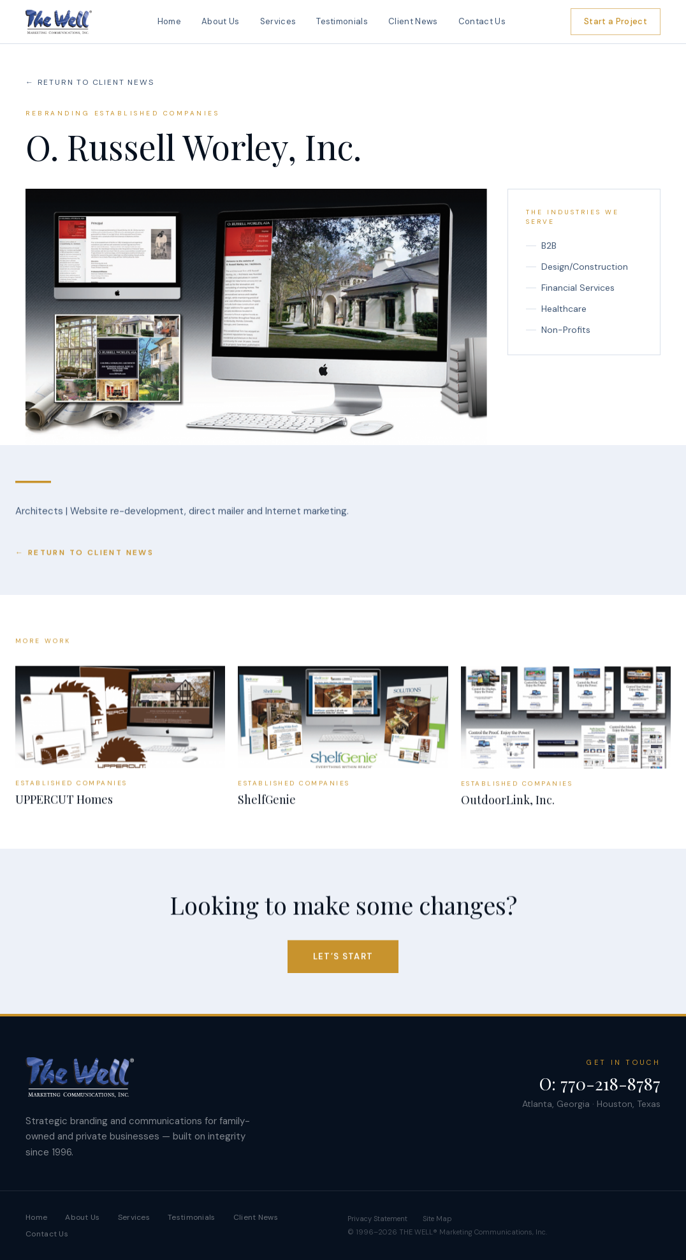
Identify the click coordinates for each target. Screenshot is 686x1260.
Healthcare (556, 309)
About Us (220, 21)
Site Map (437, 1218)
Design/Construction (577, 267)
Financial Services (570, 288)
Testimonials (342, 21)
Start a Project (615, 21)
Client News (413, 21)
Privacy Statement (377, 1218)
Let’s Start (343, 958)
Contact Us (482, 21)
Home (169, 21)
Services (278, 21)
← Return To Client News (90, 82)
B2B (541, 246)
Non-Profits (558, 330)
